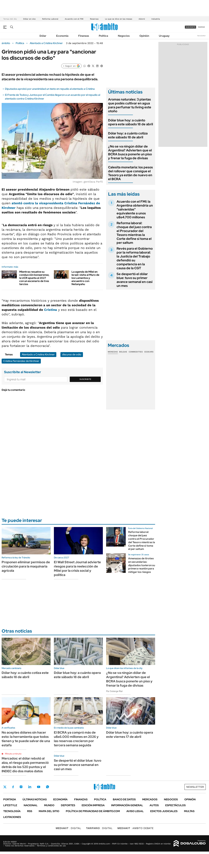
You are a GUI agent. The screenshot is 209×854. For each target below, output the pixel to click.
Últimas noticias (35, 799)
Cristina (50, 310)
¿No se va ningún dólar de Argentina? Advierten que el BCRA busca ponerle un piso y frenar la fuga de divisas (130, 152)
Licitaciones (12, 817)
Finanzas (83, 36)
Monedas (113, 352)
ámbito (6, 43)
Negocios (124, 36)
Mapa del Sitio (49, 811)
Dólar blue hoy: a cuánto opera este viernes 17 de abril (129, 734)
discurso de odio (71, 354)
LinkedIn (29, 786)
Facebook (13, 786)
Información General (127, 805)
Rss (29, 811)
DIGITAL (68, 828)
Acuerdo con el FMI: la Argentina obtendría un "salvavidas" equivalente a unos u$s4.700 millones (135, 209)
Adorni (142, 19)
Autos (154, 805)
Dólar (43, 36)
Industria (155, 19)
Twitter (5, 787)
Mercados (149, 799)
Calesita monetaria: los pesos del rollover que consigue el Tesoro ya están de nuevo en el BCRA (130, 173)
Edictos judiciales (163, 811)
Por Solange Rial (114, 691)
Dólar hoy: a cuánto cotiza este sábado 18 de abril (128, 135)
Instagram (21, 786)
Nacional (31, 805)
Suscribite (85, 379)
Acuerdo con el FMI (74, 19)
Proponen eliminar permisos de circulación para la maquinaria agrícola (26, 566)
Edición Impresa (93, 805)
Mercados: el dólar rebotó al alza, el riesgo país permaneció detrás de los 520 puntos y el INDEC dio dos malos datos (25, 764)
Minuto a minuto (13, 753)
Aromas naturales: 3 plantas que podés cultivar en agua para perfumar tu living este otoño (129, 105)
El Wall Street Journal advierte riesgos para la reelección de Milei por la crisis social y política (77, 568)
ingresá (201, 27)
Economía (62, 36)
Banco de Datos (124, 799)
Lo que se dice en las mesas (118, 19)
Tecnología (12, 811)
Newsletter (201, 36)
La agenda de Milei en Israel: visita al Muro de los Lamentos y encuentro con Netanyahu (85, 278)
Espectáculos (175, 805)
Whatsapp (47, 786)
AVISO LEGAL (135, 811)
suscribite (190, 27)
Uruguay (164, 36)
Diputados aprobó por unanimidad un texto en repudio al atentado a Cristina (50, 89)
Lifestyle (10, 805)
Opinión (144, 36)
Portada (9, 799)
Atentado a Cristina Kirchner (46, 43)
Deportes (68, 805)
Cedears (148, 352)
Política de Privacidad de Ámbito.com (93, 811)
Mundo (49, 805)
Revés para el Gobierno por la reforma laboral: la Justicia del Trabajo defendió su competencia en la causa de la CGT (135, 258)
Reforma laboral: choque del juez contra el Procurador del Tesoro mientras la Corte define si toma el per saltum (134, 233)
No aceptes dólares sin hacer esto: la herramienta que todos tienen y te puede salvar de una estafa (26, 738)
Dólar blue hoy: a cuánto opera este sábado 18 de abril (130, 122)
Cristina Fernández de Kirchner (21, 361)
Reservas (94, 19)
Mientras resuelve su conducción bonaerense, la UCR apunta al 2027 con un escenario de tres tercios (34, 278)
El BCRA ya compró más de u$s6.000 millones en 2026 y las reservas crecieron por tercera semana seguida (76, 738)
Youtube (38, 787)
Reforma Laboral (50, 19)
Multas (189, 811)
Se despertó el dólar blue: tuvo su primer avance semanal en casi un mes (135, 280)
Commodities (136, 352)
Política (103, 36)
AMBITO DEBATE (135, 828)
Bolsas (123, 352)
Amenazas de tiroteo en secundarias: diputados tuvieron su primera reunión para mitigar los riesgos (141, 565)
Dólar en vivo (29, 19)
